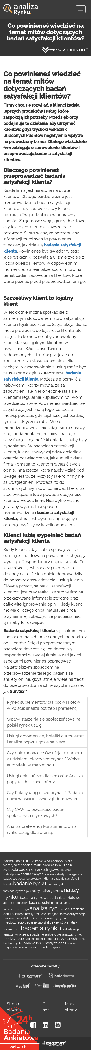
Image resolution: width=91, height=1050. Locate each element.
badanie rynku (30, 883)
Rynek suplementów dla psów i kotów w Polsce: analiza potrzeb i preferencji (43, 705)
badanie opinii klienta (19, 861)
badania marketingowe (39, 869)
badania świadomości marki (54, 861)
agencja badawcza (16, 902)
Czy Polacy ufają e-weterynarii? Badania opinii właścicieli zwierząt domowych (45, 795)
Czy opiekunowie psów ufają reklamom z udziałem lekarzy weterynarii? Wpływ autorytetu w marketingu (44, 758)
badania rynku (42, 928)
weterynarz (12, 865)
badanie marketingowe (44, 947)
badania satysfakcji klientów (25, 918)
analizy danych (66, 938)
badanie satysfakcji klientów (46, 922)
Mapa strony (71, 1006)
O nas (46, 1006)
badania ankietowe (64, 898)
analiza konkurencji (17, 934)
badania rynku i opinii (57, 865)
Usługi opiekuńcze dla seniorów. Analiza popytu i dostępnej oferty (45, 778)
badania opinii (40, 902)
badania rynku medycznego (44, 943)
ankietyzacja (71, 929)
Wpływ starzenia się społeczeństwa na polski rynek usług (43, 722)
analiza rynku (47, 908)
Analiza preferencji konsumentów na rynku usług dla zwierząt (42, 829)
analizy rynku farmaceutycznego (63, 914)
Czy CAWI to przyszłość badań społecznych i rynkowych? (35, 812)
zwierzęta (11, 869)
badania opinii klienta (39, 938)
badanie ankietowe (47, 934)
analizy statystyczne (45, 891)
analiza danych (32, 874)
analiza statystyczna (58, 874)
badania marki (31, 865)
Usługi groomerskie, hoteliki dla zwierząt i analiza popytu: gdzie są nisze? (45, 739)
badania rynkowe (34, 898)
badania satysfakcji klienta (36, 878)
